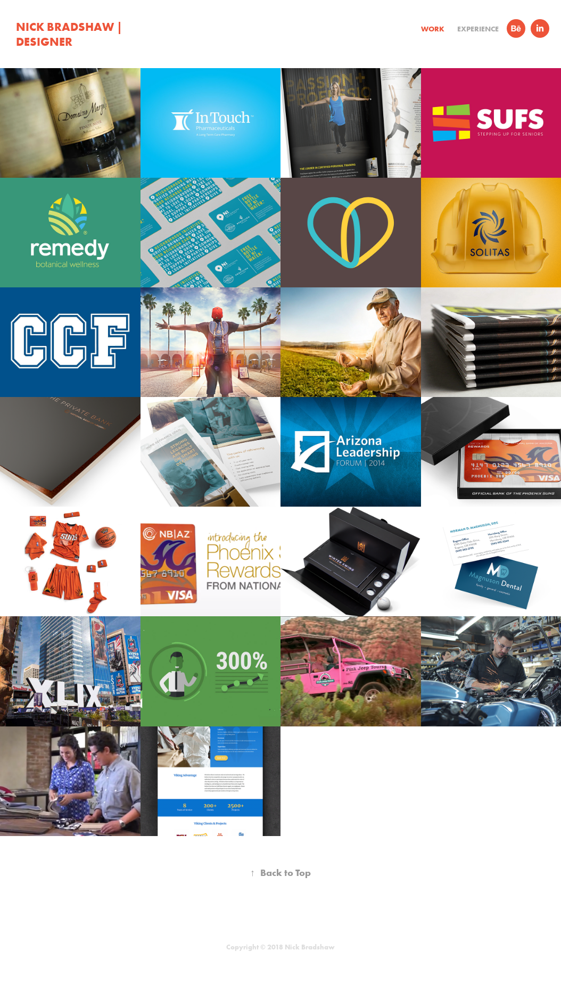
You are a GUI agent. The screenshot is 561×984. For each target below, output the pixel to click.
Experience (478, 29)
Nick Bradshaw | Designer (70, 34)
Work (432, 29)
